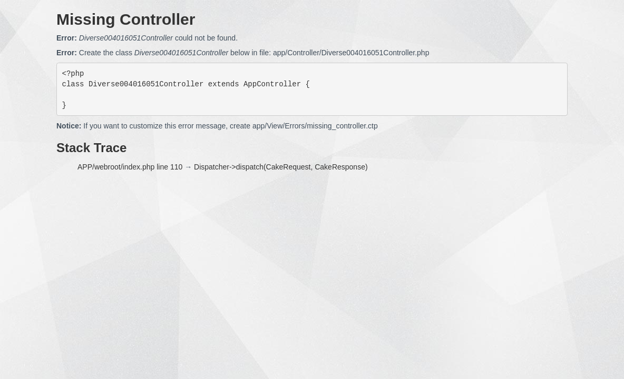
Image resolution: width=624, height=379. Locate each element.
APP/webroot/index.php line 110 (129, 167)
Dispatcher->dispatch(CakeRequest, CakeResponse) (281, 167)
